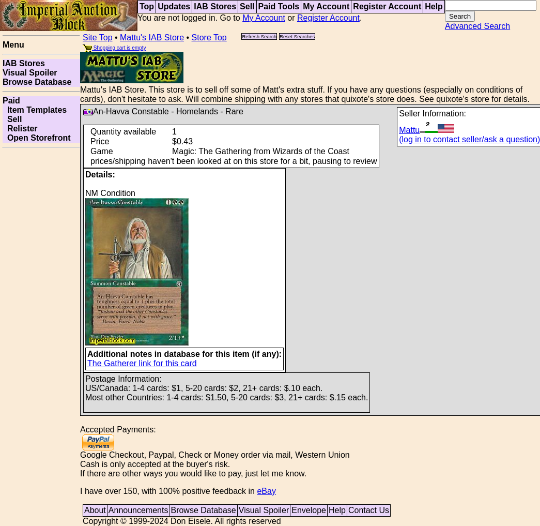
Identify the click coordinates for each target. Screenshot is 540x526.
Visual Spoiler (30, 72)
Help (434, 6)
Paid (11, 100)
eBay (266, 491)
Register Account (387, 6)
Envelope (308, 510)
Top (147, 6)
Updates (174, 6)
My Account (326, 6)
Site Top (98, 37)
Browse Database (37, 82)
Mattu (426, 130)
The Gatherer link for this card (142, 363)
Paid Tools (279, 6)
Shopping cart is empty (114, 48)
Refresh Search (259, 36)
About (95, 510)
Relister (20, 128)
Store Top (209, 37)
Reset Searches (297, 36)
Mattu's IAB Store (152, 37)
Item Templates (35, 110)
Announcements (138, 510)
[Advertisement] (41, 307)
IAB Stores (215, 6)
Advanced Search (477, 26)
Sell (247, 6)
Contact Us (368, 510)
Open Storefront (37, 137)
